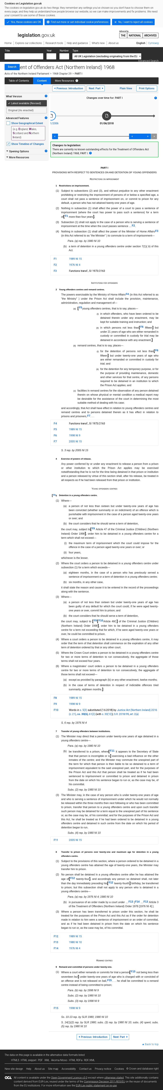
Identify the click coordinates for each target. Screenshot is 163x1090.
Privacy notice (103, 1068)
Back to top (152, 1044)
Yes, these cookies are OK (26, 22)
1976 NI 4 (74, 264)
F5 (80, 307)
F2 (133, 225)
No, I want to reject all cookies (135, 22)
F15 (133, 971)
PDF (40, 1060)
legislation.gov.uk (30, 34)
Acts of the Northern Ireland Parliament (27, 73)
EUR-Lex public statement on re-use (96, 1085)
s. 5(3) (83, 710)
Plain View (126, 88)
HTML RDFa (75, 1060)
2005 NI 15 (75, 441)
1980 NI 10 (75, 942)
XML (46, 1060)
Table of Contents (19, 80)
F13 (130, 901)
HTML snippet (28, 1060)
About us (40, 1068)
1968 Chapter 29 (61, 73)
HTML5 (15, 1060)
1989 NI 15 (75, 258)
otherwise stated (114, 1077)
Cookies (119, 1068)
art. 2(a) (134, 714)
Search (12, 66)
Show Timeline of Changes (27, 144)
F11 (112, 750)
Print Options (146, 88)
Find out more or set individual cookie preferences (79, 22)
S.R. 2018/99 (121, 714)
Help (28, 1068)
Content (42, 80)
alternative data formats (64, 1054)
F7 (88, 415)
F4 (127, 294)
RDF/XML (89, 1060)
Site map (53, 1068)
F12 (72, 878)
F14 (137, 901)
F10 (101, 620)
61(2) (92, 714)
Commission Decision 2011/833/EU (104, 1081)
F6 (142, 326)
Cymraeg (153, 43)
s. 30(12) (107, 714)
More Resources (64, 80)
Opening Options (17, 151)
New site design (14, 1068)
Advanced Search (148, 60)
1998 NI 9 (74, 435)
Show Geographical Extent (27, 123)
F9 (93, 528)
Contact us (85, 1068)
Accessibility (69, 1068)
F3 (156, 231)
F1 (66, 216)
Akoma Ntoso (59, 1060)
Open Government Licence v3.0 (69, 1077)
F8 (54, 495)
